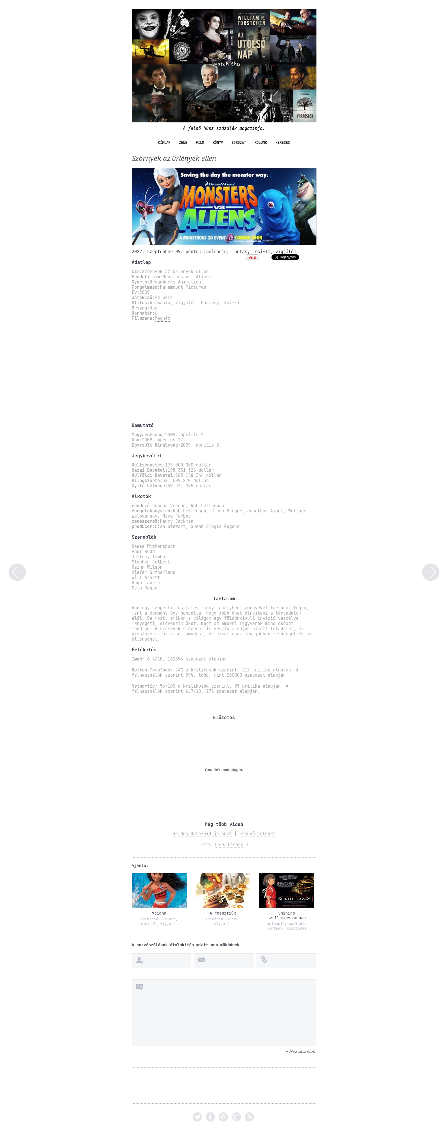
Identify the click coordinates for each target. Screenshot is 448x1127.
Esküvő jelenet (257, 834)
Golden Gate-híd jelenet (202, 834)
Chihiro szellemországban (286, 915)
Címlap (164, 142)
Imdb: (138, 659)
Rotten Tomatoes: (152, 670)
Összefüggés (430, 572)
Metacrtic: (145, 686)
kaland (169, 919)
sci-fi (262, 252)
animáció (216, 252)
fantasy (241, 252)
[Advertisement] (224, 371)
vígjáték (285, 252)
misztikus (296, 928)
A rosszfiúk (223, 913)
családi (296, 923)
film (200, 142)
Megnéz (162, 318)
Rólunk (261, 142)
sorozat (239, 142)
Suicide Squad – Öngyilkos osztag (17, 572)
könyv (218, 142)
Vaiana (159, 913)
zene (183, 142)
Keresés (282, 142)
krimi (233, 919)
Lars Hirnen (229, 845)
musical (148, 923)
